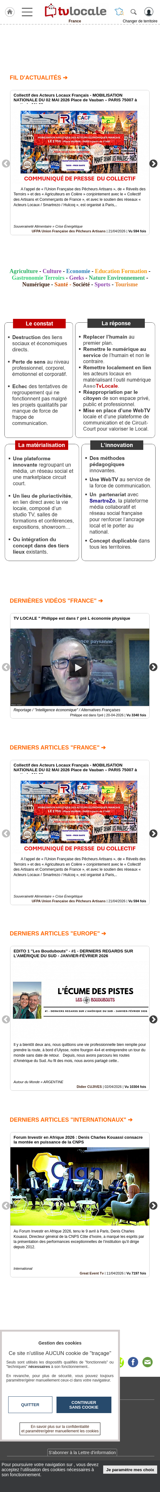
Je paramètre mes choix (130, 1469)
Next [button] (153, 163)
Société (81, 284)
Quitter (30, 1404)
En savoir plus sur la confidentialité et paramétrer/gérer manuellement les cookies (60, 1428)
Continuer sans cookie (83, 1405)
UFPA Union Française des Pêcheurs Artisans (69, 231)
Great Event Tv (92, 1273)
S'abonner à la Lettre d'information (82, 1452)
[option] (80, 162)
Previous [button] (6, 163)
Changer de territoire (140, 21)
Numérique (36, 284)
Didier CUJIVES (89, 1087)
